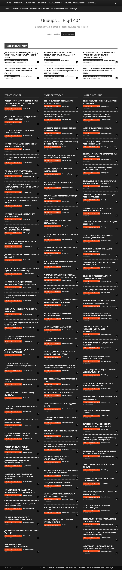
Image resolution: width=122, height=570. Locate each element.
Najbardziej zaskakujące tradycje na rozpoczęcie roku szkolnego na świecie (20, 70)
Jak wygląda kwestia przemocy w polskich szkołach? (98, 142)
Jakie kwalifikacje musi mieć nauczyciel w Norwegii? (56, 458)
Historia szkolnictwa (51, 60)
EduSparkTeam (69, 76)
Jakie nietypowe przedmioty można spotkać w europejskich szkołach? (59, 366)
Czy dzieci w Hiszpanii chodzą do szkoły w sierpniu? (19, 131)
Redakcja (92, 3)
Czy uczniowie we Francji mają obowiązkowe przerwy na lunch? (19, 491)
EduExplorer (27, 246)
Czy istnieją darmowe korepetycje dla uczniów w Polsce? (100, 155)
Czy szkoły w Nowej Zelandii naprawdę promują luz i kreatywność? (95, 329)
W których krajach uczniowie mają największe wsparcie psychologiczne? (61, 276)
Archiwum (18, 3)
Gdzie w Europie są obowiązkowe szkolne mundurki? (58, 102)
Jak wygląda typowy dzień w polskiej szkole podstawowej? (99, 533)
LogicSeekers (27, 149)
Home (8, 3)
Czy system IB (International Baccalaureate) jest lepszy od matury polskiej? (21, 186)
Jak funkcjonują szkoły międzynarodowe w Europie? (17, 228)
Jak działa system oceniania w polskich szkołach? (57, 314)
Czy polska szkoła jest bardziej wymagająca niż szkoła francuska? (20, 283)
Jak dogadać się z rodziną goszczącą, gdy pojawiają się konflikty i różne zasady (21, 55)
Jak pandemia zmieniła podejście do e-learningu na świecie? (60, 249)
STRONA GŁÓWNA (68, 34)
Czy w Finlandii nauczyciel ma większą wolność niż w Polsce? (97, 115)
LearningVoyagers (26, 76)
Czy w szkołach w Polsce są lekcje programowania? (98, 250)
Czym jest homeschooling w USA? (58, 482)
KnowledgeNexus (9, 62)
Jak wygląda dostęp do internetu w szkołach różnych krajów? (60, 353)
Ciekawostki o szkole (12, 76)
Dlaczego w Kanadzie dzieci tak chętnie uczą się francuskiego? (97, 425)
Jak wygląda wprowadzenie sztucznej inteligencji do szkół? (61, 142)
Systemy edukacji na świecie (93, 60)
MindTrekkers (65, 60)
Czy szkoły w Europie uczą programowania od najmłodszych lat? (20, 365)
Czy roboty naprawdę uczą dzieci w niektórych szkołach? (20, 145)
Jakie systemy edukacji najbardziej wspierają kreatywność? (98, 236)
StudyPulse (86, 78)
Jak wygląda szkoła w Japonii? (57, 327)
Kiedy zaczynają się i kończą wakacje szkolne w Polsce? (20, 504)
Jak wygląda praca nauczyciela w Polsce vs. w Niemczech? (98, 384)
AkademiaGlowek (109, 60)
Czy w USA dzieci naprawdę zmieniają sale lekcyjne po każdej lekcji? (99, 438)
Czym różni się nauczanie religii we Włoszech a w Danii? (20, 242)
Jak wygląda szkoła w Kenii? (56, 209)
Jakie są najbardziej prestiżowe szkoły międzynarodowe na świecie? (61, 301)
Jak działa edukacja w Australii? (58, 392)
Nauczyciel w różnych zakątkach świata (97, 76)
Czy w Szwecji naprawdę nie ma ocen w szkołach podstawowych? (99, 302)
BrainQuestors (27, 287)
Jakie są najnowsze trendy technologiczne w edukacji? (17, 448)
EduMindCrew (27, 162)
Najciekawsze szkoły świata (53, 76)
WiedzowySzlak (28, 355)
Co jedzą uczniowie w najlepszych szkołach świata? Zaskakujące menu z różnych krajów (61, 70)
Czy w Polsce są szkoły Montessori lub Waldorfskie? (98, 479)
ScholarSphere (27, 233)
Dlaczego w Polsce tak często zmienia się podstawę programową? (21, 269)
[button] (115, 3)
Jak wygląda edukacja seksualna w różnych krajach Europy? (59, 495)
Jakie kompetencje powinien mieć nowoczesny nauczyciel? (97, 168)
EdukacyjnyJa (66, 395)
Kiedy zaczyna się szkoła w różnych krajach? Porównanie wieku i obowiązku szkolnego (99, 55)
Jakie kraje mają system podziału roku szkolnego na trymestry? (61, 471)
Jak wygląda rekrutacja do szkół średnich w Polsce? (19, 351)
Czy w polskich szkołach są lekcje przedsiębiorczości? (98, 209)
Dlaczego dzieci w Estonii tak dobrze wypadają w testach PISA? (99, 452)
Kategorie (30, 3)
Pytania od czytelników (13, 108)
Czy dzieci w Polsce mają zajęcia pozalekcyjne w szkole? (97, 277)
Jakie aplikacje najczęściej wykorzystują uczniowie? (16, 545)
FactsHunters (27, 192)
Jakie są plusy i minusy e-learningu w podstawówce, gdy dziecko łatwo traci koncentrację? (21, 103)
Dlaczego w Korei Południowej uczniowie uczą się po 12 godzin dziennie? (18, 476)
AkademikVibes (28, 522)
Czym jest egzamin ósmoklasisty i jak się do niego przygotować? (20, 434)
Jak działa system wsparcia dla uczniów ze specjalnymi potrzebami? (20, 172)
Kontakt (42, 3)
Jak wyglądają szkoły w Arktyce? (58, 288)
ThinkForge (26, 108)
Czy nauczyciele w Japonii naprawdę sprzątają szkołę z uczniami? (99, 182)
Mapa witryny (55, 3)
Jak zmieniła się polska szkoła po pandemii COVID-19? (98, 129)
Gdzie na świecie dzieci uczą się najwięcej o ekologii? (96, 357)
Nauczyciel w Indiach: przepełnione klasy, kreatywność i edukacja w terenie (99, 70)
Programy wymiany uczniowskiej (16, 60)
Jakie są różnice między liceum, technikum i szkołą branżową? (97, 314)
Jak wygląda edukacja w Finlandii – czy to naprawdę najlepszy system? (99, 547)
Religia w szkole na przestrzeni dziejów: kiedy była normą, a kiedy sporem (59, 55)
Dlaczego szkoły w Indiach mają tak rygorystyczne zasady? (60, 445)
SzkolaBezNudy (67, 436)
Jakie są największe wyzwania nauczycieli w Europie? (57, 115)
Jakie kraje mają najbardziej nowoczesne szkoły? (16, 461)
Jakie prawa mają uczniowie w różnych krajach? (96, 506)
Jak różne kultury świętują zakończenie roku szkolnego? (18, 518)
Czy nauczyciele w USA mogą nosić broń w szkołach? (19, 337)
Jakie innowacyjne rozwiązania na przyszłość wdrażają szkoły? (59, 156)
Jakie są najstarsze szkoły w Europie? (99, 289)
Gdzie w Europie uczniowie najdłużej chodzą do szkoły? (99, 520)
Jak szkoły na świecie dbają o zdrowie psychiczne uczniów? (21, 118)
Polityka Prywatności (75, 3)
